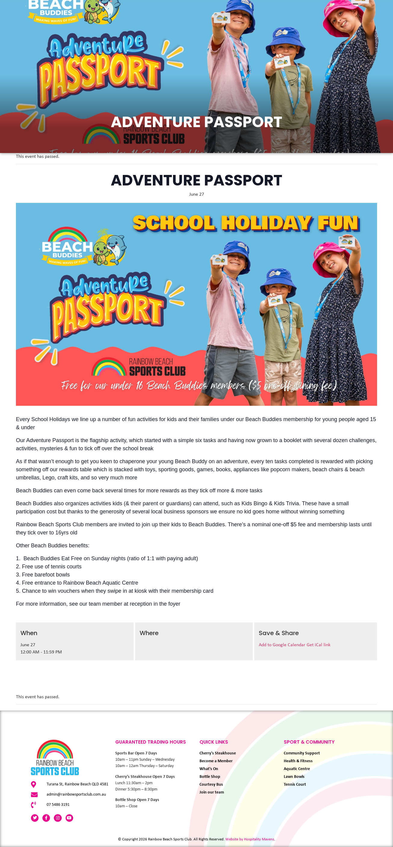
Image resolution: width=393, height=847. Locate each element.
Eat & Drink (121, 37)
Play (157, 37)
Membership (191, 37)
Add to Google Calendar (283, 645)
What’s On (78, 37)
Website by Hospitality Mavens (249, 839)
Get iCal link (318, 645)
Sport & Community (246, 37)
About (297, 37)
